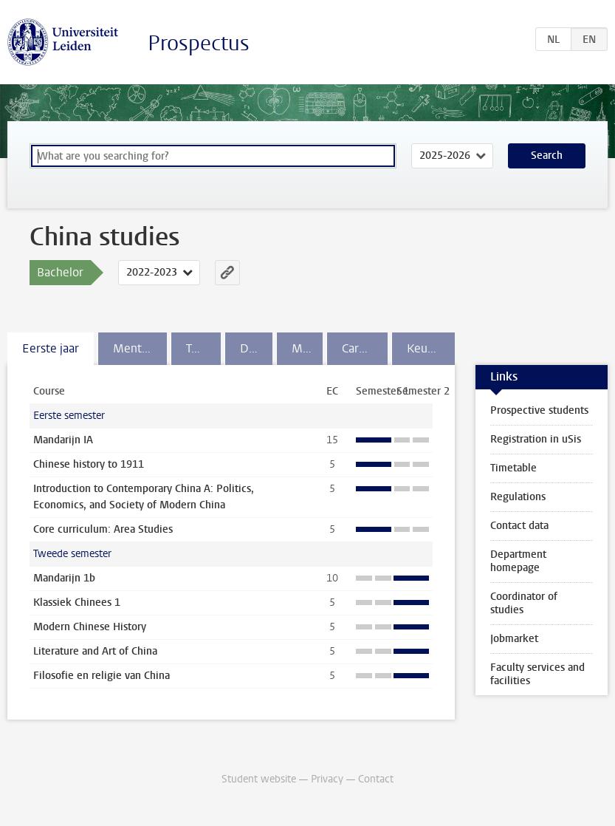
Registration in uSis (535, 439)
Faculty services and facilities (537, 674)
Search (547, 156)
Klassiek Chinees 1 (76, 602)
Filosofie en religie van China (101, 676)
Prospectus (199, 43)
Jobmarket (514, 639)
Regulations (518, 497)
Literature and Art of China (95, 651)
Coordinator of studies (523, 603)
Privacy (327, 779)
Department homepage (518, 561)
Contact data (519, 526)
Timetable (513, 468)
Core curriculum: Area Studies (103, 529)
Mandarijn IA (63, 440)
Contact (376, 779)
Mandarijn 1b (64, 578)
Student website (258, 779)
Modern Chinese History (89, 627)
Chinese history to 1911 (88, 464)
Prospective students (539, 410)
